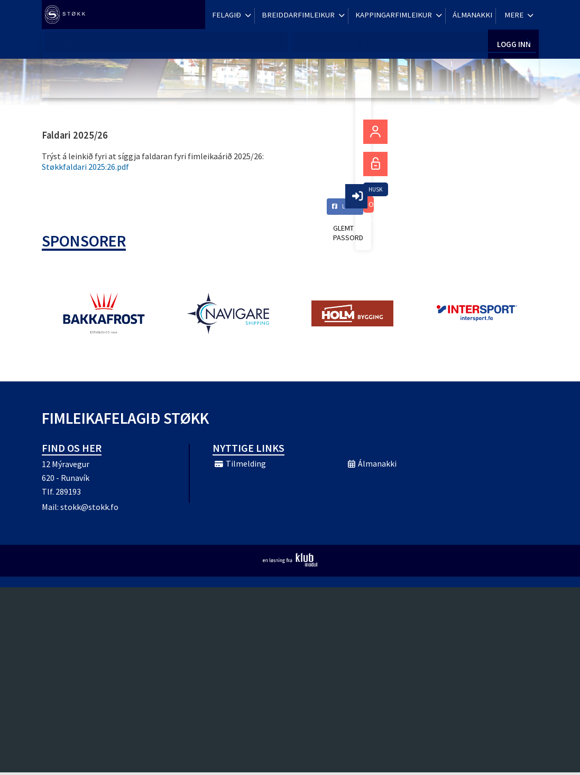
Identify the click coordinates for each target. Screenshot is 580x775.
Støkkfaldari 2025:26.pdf (85, 166)
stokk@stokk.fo (89, 509)
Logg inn (513, 16)
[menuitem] (68, 16)
